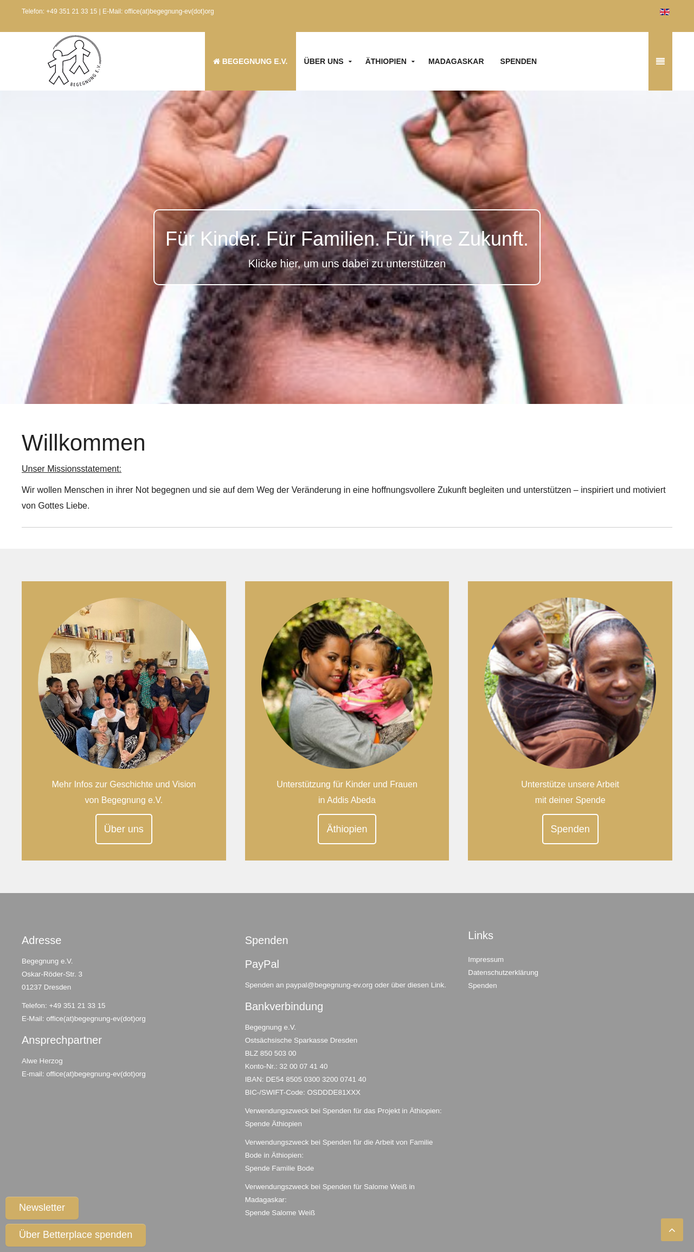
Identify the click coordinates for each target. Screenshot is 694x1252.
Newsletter (42, 1207)
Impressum (486, 959)
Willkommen (84, 442)
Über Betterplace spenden (75, 1234)
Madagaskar (456, 61)
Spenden (518, 61)
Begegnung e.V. (250, 61)
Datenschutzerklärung (503, 972)
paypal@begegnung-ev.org (329, 985)
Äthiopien (386, 61)
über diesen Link (417, 985)
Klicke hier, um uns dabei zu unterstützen (347, 263)
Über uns (324, 61)
